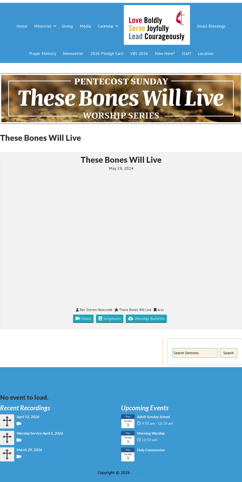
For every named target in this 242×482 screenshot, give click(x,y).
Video (83, 318)
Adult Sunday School (153, 416)
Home (21, 26)
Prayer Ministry (42, 53)
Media (85, 26)
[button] (55, 26)
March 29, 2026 (29, 449)
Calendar (106, 26)
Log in (138, 472)
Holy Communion (151, 450)
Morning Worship (150, 433)
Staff (186, 53)
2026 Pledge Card (106, 53)
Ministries (43, 26)
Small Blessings (211, 26)
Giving (67, 26)
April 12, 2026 (28, 416)
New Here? (165, 53)
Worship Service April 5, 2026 (40, 433)
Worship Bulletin (146, 318)
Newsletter (73, 53)
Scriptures (109, 318)
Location (205, 53)
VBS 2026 (139, 53)
